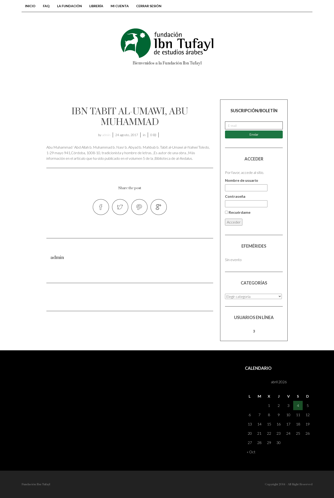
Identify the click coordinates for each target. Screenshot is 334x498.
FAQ (46, 6)
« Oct (251, 452)
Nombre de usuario (241, 180)
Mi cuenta (120, 6)
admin (106, 135)
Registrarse (267, 85)
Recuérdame (237, 212)
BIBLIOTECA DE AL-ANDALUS (81, 85)
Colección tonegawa (147, 85)
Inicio (30, 6)
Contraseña (235, 196)
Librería (96, 6)
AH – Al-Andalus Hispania (212, 85)
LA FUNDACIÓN (69, 6)
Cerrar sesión (148, 6)
